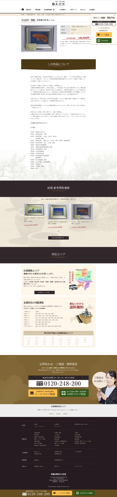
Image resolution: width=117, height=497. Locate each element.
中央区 (28, 339)
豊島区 (36, 344)
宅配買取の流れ (58, 453)
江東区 (52, 344)
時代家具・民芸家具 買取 (40, 445)
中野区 (52, 339)
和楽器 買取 (37, 432)
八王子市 (69, 337)
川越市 (52, 337)
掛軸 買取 (77, 439)
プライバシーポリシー (39, 426)
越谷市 (36, 337)
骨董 (38, 14)
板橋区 (61, 344)
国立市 (85, 341)
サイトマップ (58, 426)
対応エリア (73, 9)
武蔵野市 (45, 341)
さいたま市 (28, 337)
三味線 (76, 432)
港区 (77, 337)
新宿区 (52, 341)
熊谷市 (44, 337)
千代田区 (77, 339)
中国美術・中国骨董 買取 (60, 441)
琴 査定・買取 (58, 432)
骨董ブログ (57, 466)
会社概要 (91, 9)
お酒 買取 (57, 445)
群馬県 (65, 414)
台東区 (28, 341)
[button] (58, 231)
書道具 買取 (37, 441)
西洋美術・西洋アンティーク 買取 (83, 441)
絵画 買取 (57, 439)
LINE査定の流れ (58, 451)
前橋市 (69, 344)
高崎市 (77, 344)
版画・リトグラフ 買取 (39, 439)
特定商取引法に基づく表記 (81, 424)
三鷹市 (44, 339)
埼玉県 (58, 414)
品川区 (85, 339)
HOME (22, 14)
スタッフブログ (78, 466)
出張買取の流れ (38, 453)
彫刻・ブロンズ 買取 (59, 443)
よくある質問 (78, 451)
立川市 (61, 337)
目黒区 (69, 341)
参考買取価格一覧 (49, 9)
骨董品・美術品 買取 (39, 437)
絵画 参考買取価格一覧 (58, 237)
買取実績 (37, 9)
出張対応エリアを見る (44, 292)
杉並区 (85, 337)
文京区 (61, 341)
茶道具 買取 (57, 437)
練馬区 (28, 344)
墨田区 (36, 341)
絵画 (43, 14)
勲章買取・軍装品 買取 (80, 443)
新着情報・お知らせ (39, 466)
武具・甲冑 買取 (38, 443)
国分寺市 (69, 339)
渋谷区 (36, 339)
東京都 (51, 414)
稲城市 (44, 344)
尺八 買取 (57, 434)
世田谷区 (61, 339)
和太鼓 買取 (77, 434)
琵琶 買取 (36, 434)
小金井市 (77, 341)
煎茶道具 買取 (78, 437)
